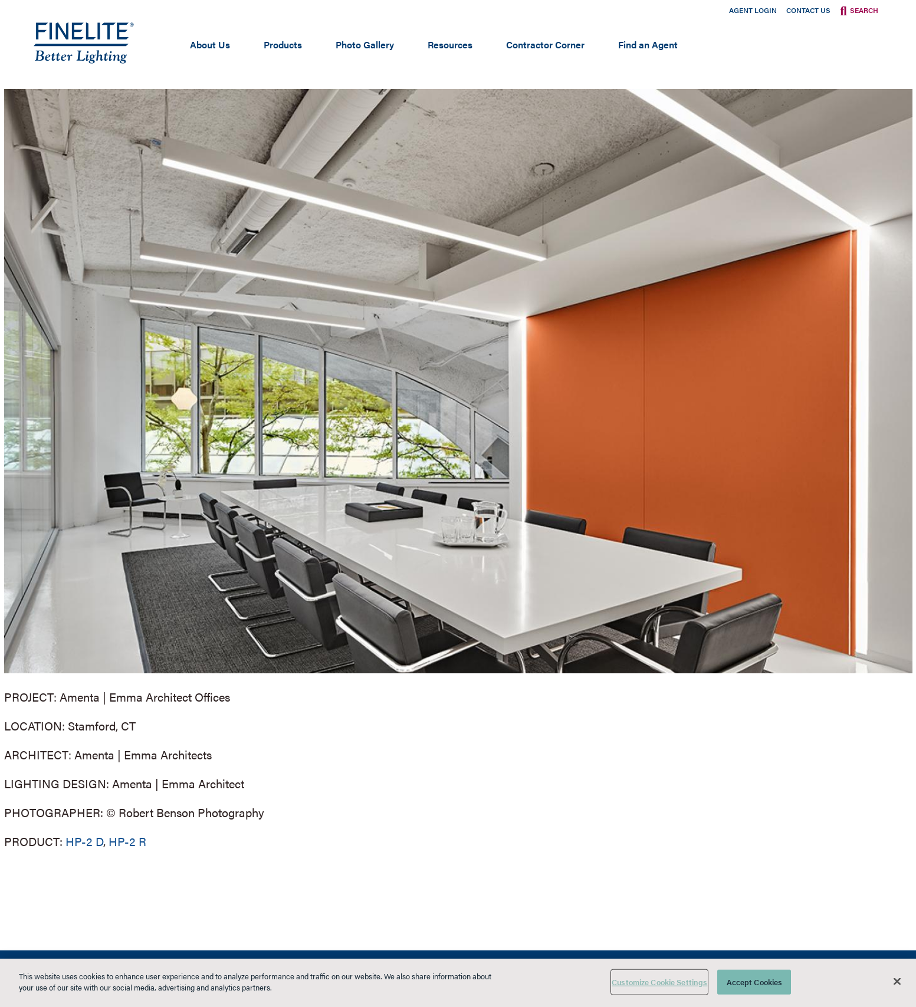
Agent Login (753, 10)
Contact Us (808, 10)
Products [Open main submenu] (283, 44)
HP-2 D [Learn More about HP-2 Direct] (84, 841)
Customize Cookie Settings (659, 982)
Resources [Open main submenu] (450, 44)
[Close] (897, 981)
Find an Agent (648, 44)
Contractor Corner (545, 44)
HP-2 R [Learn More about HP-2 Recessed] (127, 841)
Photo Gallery (365, 44)
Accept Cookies (755, 982)
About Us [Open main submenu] (210, 44)
